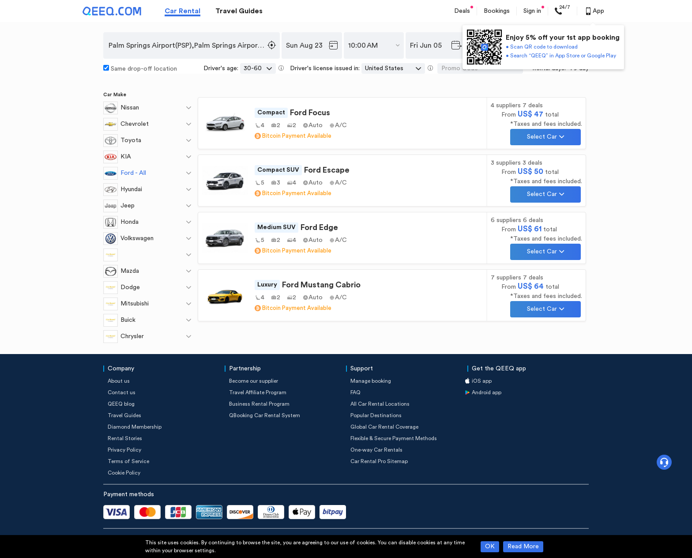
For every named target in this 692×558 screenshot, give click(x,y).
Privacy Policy (124, 449)
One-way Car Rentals (376, 449)
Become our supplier (253, 381)
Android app (486, 392)
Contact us (121, 392)
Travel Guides (239, 11)
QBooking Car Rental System (264, 415)
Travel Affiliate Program (257, 392)
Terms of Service (128, 461)
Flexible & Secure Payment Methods (393, 438)
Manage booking (370, 381)
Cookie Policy (124, 472)
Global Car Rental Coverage (384, 427)
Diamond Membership (135, 427)
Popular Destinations (376, 415)
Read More (523, 546)
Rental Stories (125, 438)
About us (119, 381)
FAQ (355, 392)
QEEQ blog (121, 404)
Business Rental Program (259, 404)
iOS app (482, 381)
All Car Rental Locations (380, 404)
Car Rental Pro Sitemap (379, 461)
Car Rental (182, 11)
